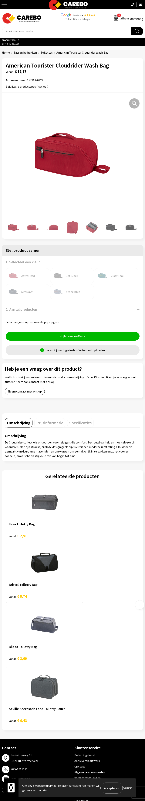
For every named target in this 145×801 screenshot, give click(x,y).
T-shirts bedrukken (14, 715)
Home (6, 52)
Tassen (78, 726)
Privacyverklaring (85, 667)
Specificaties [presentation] (80, 423)
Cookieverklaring (85, 661)
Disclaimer (81, 678)
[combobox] (66, 31)
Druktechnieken (84, 673)
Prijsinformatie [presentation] (49, 423)
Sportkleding (82, 715)
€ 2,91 (18, 536)
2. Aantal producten (21, 309)
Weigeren (127, 788)
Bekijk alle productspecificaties (27, 86)
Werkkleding (82, 703)
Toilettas (47, 52)
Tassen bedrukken (25, 52)
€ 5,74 (85, 536)
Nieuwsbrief (9, 732)
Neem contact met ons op (25, 392)
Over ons (7, 703)
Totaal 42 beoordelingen (78, 19)
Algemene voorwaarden (89, 650)
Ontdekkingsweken (14, 697)
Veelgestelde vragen (87, 656)
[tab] (18, 423)
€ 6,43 (85, 598)
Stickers (79, 732)
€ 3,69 (18, 598)
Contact (79, 644)
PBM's (78, 709)
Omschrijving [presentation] (18, 423)
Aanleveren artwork (87, 638)
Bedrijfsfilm (9, 726)
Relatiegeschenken (86, 720)
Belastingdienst (84, 633)
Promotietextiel (85, 697)
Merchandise (10, 720)
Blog (5, 709)
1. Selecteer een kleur (23, 262)
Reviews (77, 15)
